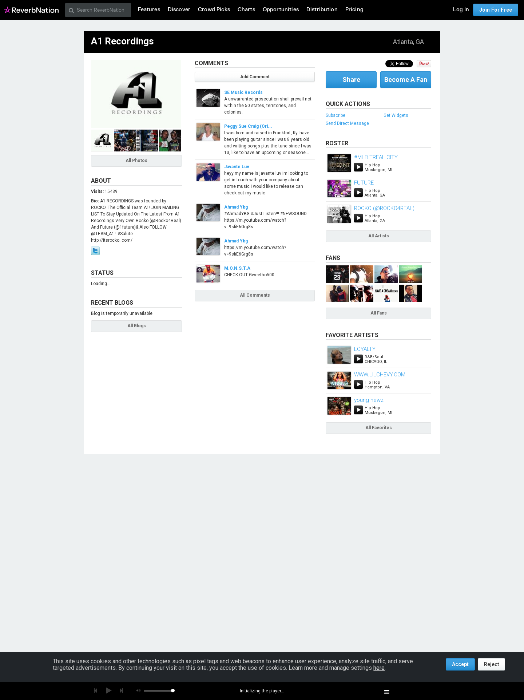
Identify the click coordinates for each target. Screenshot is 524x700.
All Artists (378, 235)
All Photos (136, 160)
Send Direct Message (347, 123)
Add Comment (255, 76)
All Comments (255, 295)
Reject (491, 664)
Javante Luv (236, 166)
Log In (461, 10)
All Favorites (378, 427)
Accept (460, 664)
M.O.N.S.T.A (237, 268)
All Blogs (136, 325)
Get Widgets (396, 115)
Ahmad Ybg (236, 207)
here (379, 667)
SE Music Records (243, 92)
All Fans (378, 313)
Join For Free (495, 10)
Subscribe (335, 115)
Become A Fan (405, 79)
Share (351, 79)
